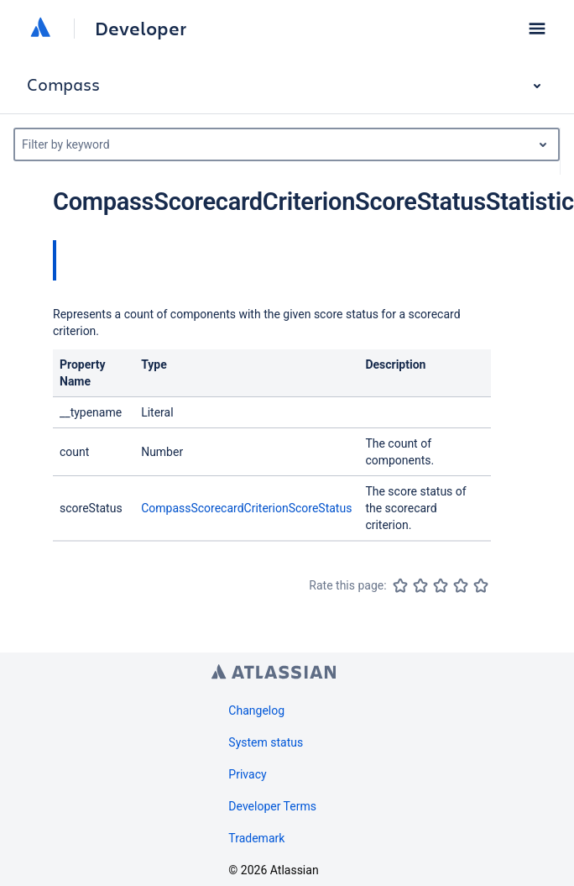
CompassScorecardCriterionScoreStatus (246, 508)
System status (265, 742)
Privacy (247, 774)
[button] (537, 28)
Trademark (256, 838)
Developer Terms (272, 806)
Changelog (256, 710)
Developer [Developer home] (140, 28)
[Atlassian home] (40, 28)
